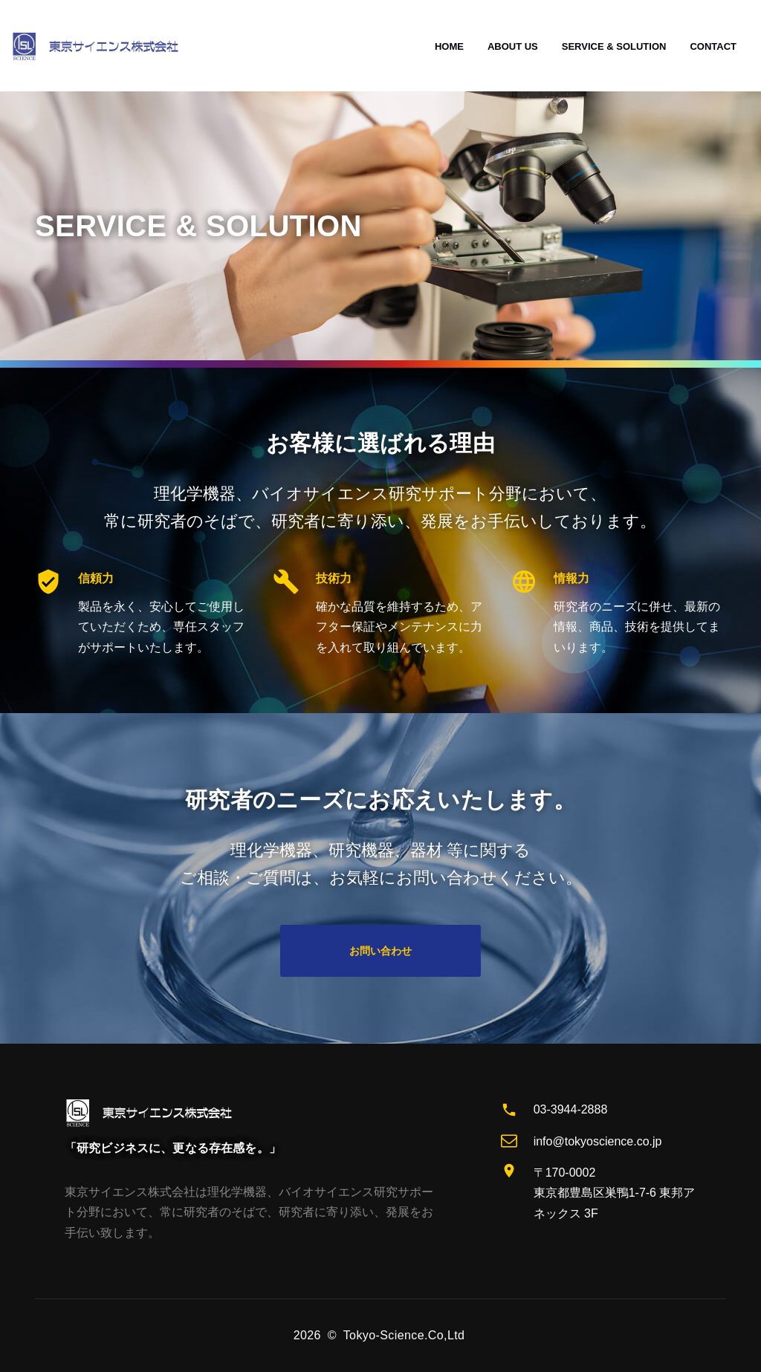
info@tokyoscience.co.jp (598, 1141)
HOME (449, 46)
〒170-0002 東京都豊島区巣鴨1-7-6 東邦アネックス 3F (615, 1193)
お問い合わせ (380, 951)
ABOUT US (513, 46)
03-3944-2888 (571, 1109)
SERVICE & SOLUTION (614, 46)
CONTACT (713, 46)
